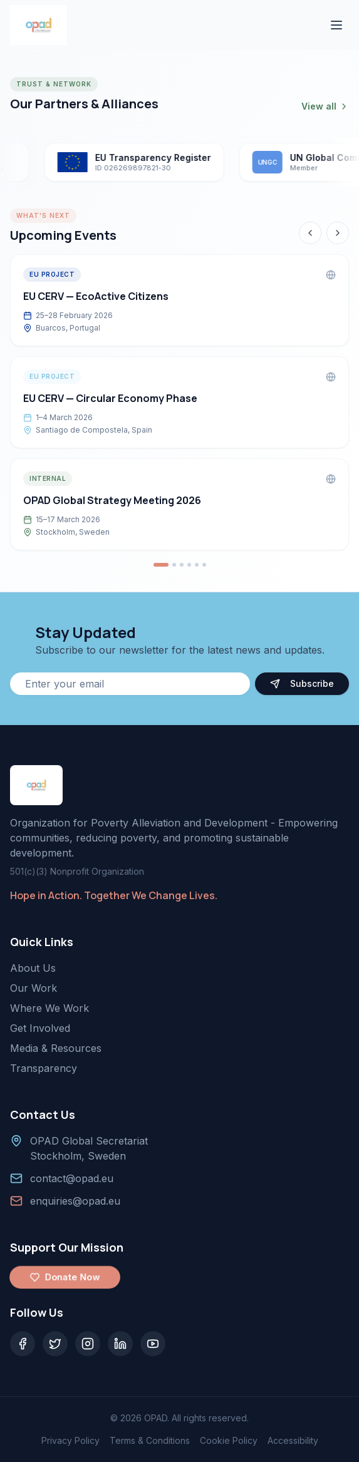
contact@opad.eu (71, 1178)
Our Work (33, 988)
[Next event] (337, 233)
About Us (33, 968)
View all (325, 106)
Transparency (43, 1068)
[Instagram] (87, 1343)
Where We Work (49, 1008)
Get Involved (40, 1028)
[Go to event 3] (182, 565)
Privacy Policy (70, 1440)
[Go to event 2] (174, 565)
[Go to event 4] (189, 565)
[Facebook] (22, 1343)
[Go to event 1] (161, 565)
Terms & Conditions (150, 1440)
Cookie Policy (229, 1440)
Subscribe (302, 683)
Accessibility (293, 1440)
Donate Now (64, 1277)
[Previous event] (310, 233)
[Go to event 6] (204, 565)
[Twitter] (55, 1343)
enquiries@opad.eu (75, 1201)
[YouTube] (152, 1343)
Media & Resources (55, 1048)
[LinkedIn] (120, 1343)
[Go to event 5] (197, 565)
